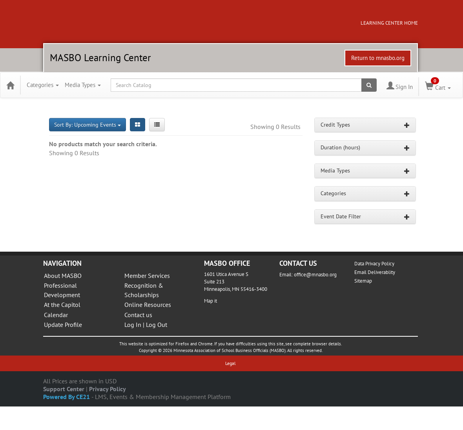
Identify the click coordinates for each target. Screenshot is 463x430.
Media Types (83, 85)
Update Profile (63, 324)
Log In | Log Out (145, 324)
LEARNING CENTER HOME (389, 23)
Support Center (63, 389)
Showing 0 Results (275, 127)
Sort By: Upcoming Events (87, 124)
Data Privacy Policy (374, 263)
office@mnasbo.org (315, 274)
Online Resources (147, 304)
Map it (210, 301)
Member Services (147, 275)
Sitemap (363, 281)
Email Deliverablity (374, 272)
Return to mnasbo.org (378, 58)
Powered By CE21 (67, 397)
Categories (43, 85)
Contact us (138, 315)
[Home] (10, 85)
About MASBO (63, 275)
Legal (230, 363)
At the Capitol (62, 304)
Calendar (56, 315)
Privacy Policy (107, 389)
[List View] (157, 124)
